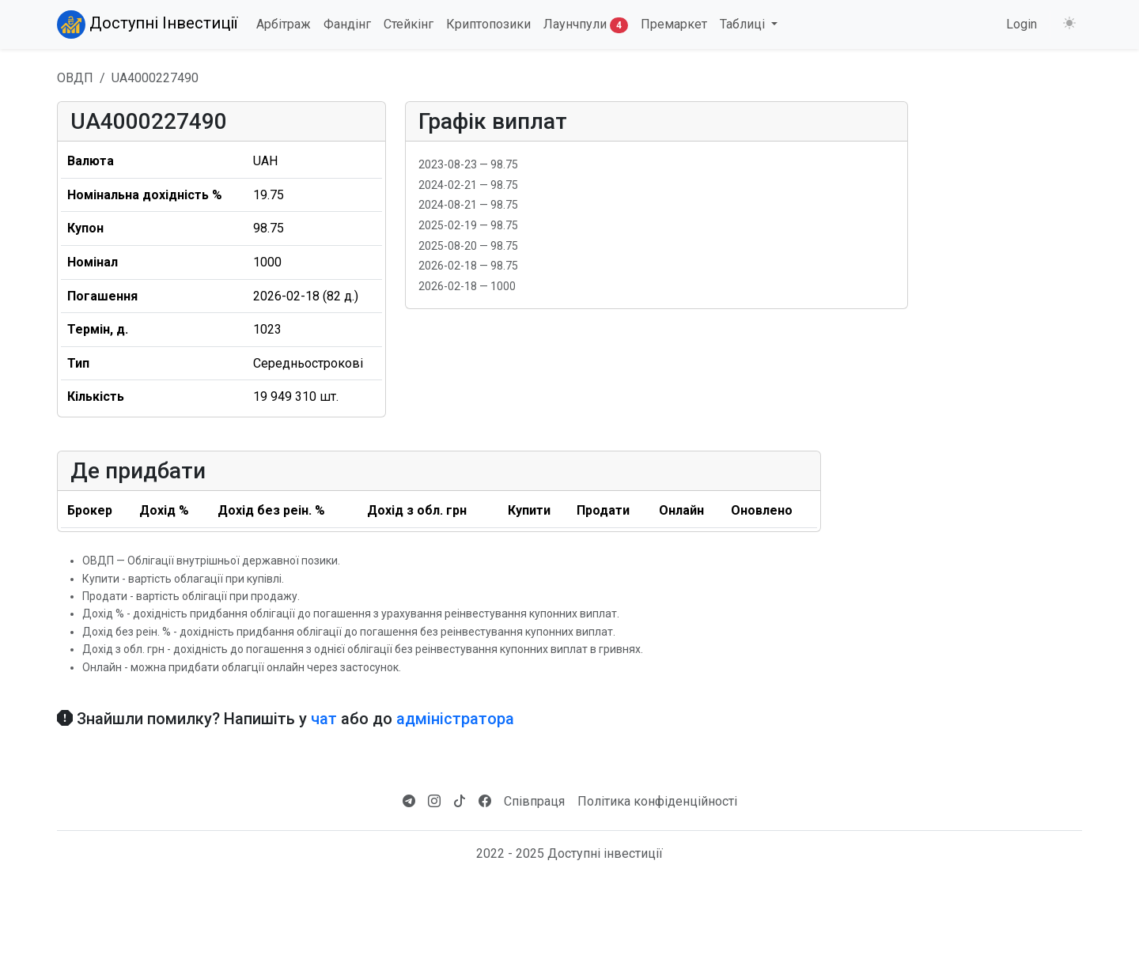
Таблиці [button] (744, 24)
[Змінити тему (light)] (1069, 24)
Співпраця (534, 801)
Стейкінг (408, 24)
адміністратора (455, 718)
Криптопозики (488, 24)
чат (324, 718)
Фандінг (347, 24)
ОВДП (75, 77)
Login (1021, 24)
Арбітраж (283, 24)
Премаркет (674, 24)
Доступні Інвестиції (147, 24)
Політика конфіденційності (657, 801)
